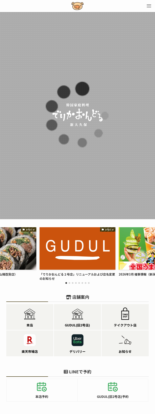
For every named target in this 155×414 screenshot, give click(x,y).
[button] (66, 283)
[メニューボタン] (149, 6)
